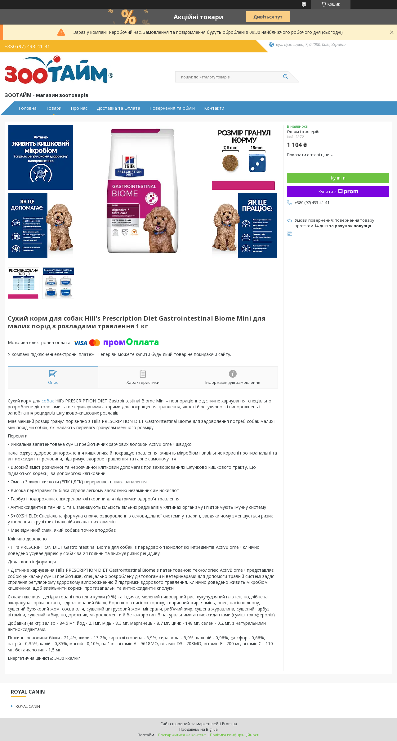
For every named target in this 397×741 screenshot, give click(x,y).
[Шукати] (285, 76)
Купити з (338, 191)
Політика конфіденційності (234, 735)
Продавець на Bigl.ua (198, 729)
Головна (28, 108)
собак (48, 401)
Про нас (79, 108)
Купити (338, 178)
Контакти (214, 108)
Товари (53, 108)
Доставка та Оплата (118, 108)
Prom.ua (229, 723)
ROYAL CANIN (28, 706)
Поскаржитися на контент (182, 735)
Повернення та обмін (172, 108)
